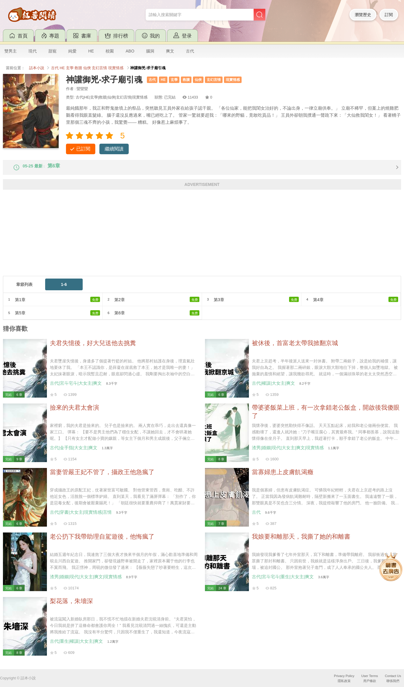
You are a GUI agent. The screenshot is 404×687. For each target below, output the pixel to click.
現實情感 (115, 68)
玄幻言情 (99, 68)
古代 (190, 51)
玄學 (70, 68)
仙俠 (87, 68)
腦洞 (150, 51)
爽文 (170, 51)
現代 (32, 51)
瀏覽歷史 (363, 14)
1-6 (64, 289)
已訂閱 (83, 148)
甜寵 (52, 51)
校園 (110, 51)
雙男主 (10, 51)
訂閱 (389, 14)
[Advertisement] (179, 240)
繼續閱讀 (114, 148)
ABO (129, 51)
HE (91, 51)
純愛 (72, 51)
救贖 (78, 68)
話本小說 (36, 68)
